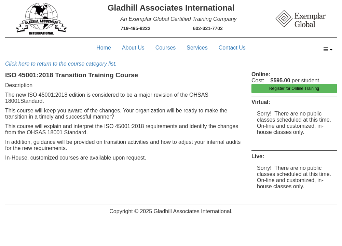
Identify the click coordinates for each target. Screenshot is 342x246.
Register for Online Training (294, 88)
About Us (133, 48)
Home (103, 48)
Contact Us (232, 48)
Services (197, 48)
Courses (165, 48)
